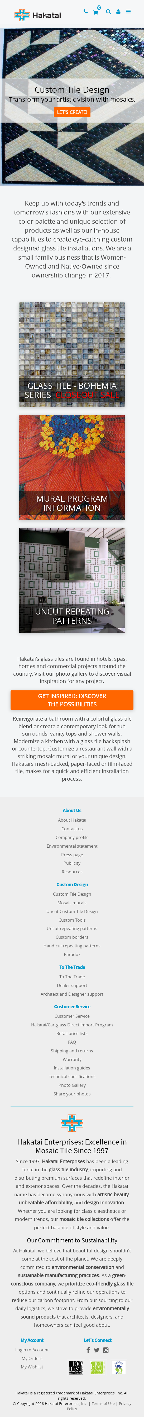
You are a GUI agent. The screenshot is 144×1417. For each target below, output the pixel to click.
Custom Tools (72, 920)
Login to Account (32, 1350)
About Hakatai (72, 820)
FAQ (72, 1042)
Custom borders (72, 937)
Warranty (72, 1059)
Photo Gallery (72, 1085)
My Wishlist (32, 1367)
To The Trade (72, 977)
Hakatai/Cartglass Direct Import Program (72, 1025)
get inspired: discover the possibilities (72, 700)
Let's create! (72, 112)
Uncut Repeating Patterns (72, 616)
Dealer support (72, 985)
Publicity (72, 863)
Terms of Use (103, 1403)
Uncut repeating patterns (72, 929)
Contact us (72, 829)
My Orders (32, 1358)
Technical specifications (72, 1077)
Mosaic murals (72, 903)
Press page (72, 855)
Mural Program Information (72, 503)
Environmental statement (72, 846)
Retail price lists (72, 1034)
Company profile (72, 837)
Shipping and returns (72, 1051)
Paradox (72, 955)
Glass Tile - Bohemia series (72, 390)
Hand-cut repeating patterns (72, 946)
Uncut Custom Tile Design (72, 911)
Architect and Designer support (72, 994)
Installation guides (72, 1068)
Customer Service (72, 1016)
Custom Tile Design (72, 894)
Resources (72, 872)
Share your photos (72, 1094)
